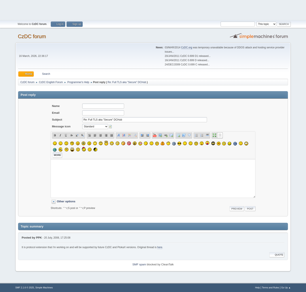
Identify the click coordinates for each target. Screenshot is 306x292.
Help (257, 287)
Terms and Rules (270, 287)
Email (56, 112)
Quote (277, 254)
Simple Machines (44, 287)
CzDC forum (32, 36)
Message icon (61, 126)
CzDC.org (186, 47)
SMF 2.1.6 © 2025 (24, 287)
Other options (66, 201)
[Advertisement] (153, 9)
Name (56, 106)
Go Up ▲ (286, 287)
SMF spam (139, 264)
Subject (57, 119)
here (159, 247)
